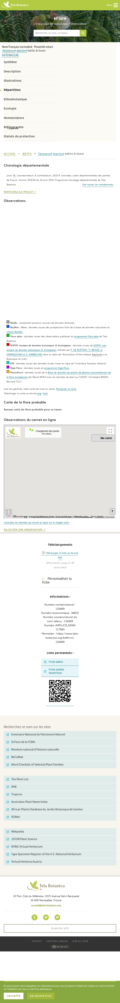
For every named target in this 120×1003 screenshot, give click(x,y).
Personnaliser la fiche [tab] (57, 581)
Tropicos (14, 794)
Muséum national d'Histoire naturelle (33, 749)
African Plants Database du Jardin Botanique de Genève (45, 809)
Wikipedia (15, 831)
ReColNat (15, 757)
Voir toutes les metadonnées (97, 184)
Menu (112, 5)
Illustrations (12, 80)
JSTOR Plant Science (22, 839)
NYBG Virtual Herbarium (25, 847)
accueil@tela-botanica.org (46, 905)
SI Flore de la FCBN (21, 742)
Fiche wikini (53, 662)
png (39, 393)
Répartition (12, 90)
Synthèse (10, 62)
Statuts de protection (19, 136)
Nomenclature (14, 118)
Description (12, 71)
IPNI (11, 787)
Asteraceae (10, 55)
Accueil (10, 153)
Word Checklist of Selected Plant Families (35, 764)
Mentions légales (57, 941)
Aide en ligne (80, 941)
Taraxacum (9, 51)
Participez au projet (18, 191)
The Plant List (17, 779)
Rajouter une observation (23, 529)
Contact (37, 941)
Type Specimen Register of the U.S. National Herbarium (44, 854)
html (45, 393)
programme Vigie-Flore (56, 368)
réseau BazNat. (15, 331)
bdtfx (27, 153)
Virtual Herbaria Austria (24, 862)
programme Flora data (86, 336)
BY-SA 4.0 (60, 946)
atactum (21, 51)
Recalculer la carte (66, 388)
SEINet (13, 817)
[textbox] (57, 33)
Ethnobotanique (15, 99)
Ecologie (10, 108)
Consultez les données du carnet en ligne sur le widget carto (36, 522)
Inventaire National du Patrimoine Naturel (36, 734)
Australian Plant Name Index (27, 802)
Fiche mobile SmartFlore (54, 671)
